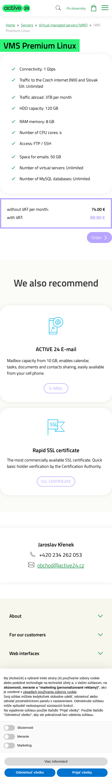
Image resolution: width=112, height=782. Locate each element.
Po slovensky (76, 8)
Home (10, 25)
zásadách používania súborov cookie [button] (50, 692)
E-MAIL (56, 388)
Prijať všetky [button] (82, 772)
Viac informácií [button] (56, 761)
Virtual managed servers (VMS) (63, 25)
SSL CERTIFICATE (56, 481)
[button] (16, 8)
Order (97, 237)
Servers (27, 25)
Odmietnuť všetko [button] (30, 772)
